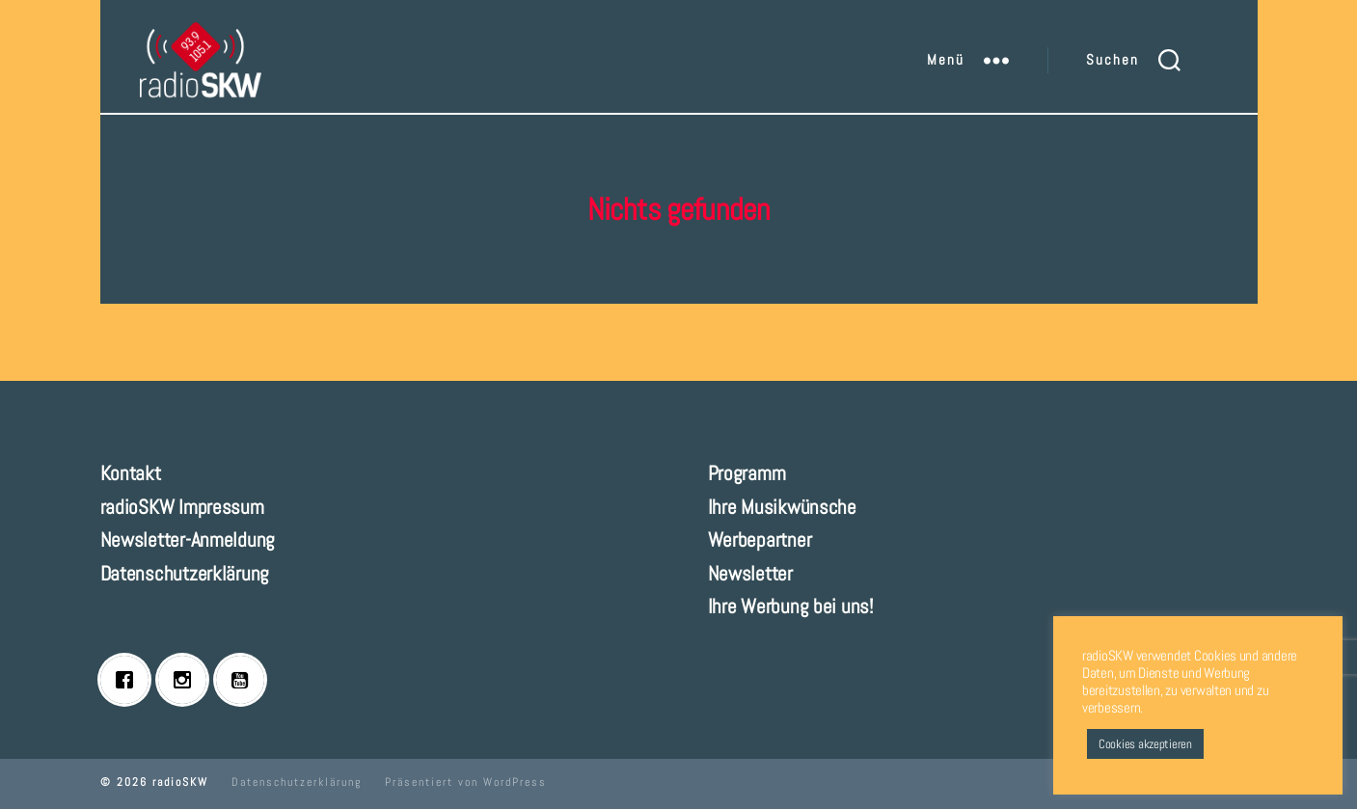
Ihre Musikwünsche (782, 507)
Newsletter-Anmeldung (188, 539)
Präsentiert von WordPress (466, 782)
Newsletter (750, 573)
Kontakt (130, 473)
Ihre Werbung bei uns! (790, 606)
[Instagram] (187, 680)
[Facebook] (129, 680)
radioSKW (180, 782)
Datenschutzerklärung (185, 573)
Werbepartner (760, 539)
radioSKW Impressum (182, 507)
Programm (747, 473)
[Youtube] (245, 680)
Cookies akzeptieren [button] (1145, 744)
